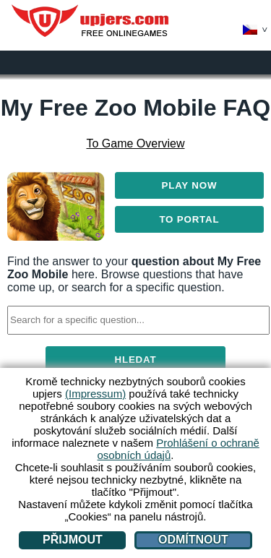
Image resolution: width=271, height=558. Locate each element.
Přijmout (73, 539)
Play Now (190, 185)
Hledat (136, 359)
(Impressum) (95, 393)
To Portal (189, 219)
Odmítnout (193, 539)
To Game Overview (135, 143)
